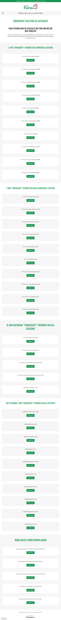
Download (30, 60)
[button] (3, 13)
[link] (30, 6)
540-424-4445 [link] (38, 13)
